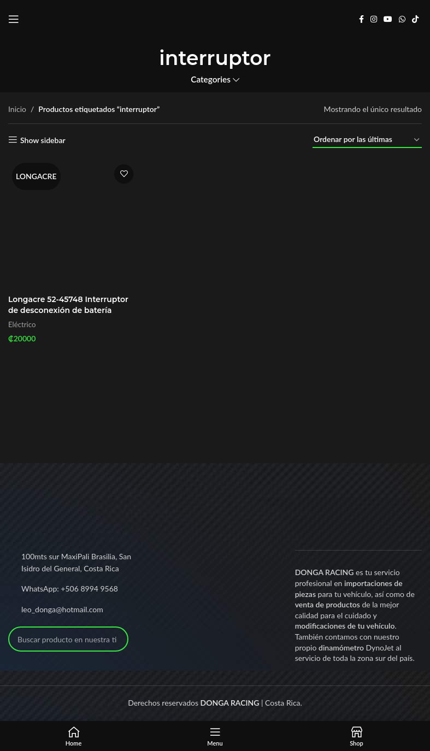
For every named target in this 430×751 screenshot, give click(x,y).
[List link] (71, 589)
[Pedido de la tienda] (367, 140)
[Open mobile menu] (14, 19)
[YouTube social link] (388, 19)
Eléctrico (22, 324)
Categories (211, 79)
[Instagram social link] (373, 19)
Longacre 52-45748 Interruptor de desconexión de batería (68, 304)
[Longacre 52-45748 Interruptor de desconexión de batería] (73, 224)
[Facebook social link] (361, 19)
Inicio (17, 109)
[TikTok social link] (415, 19)
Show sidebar (43, 139)
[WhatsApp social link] (402, 19)
